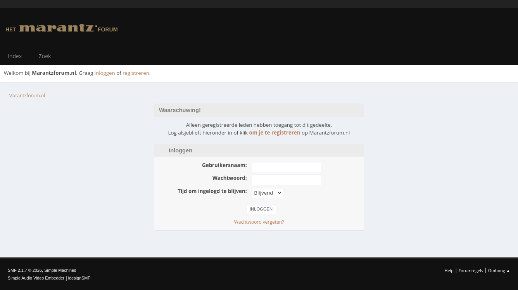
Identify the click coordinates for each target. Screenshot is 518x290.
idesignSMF (79, 278)
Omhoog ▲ (499, 270)
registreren (136, 72)
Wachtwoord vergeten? (259, 222)
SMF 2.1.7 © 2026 (25, 270)
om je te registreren (274, 132)
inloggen (105, 72)
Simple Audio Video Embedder (36, 278)
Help (448, 270)
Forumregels (471, 270)
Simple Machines (60, 270)
